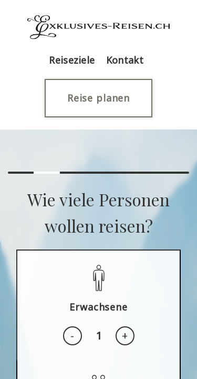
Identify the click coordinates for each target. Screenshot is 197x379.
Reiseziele (72, 60)
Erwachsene (98, 307)
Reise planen (98, 98)
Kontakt (124, 60)
